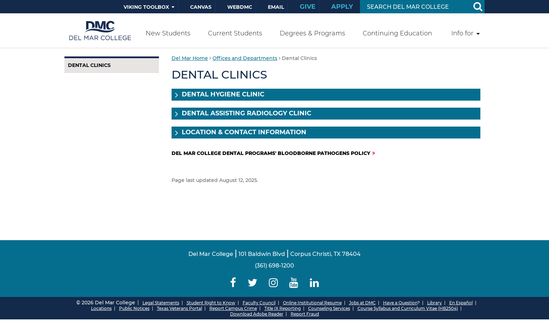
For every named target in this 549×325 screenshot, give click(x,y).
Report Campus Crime (233, 308)
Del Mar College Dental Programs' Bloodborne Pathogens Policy (271, 153)
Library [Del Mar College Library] (434, 302)
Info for (462, 33)
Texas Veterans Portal (179, 308)
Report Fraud (305, 314)
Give (307, 7)
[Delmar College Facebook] (233, 282)
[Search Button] (478, 7)
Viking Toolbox (146, 7)
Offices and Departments (245, 58)
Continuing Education (397, 33)
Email (276, 7)
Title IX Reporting (282, 308)
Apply (342, 7)
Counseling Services (329, 308)
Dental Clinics (89, 65)
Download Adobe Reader (256, 314)
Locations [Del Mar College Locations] (101, 308)
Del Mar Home (190, 58)
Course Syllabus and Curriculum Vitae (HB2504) (407, 308)
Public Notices (134, 308)
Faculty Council (259, 302)
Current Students (235, 33)
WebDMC (239, 7)
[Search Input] (414, 7)
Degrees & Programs (312, 33)
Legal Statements (161, 302)
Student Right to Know (211, 302)
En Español (461, 302)
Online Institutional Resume (312, 302)
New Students (168, 33)
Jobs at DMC (362, 302)
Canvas (200, 7)
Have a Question (400, 302)
